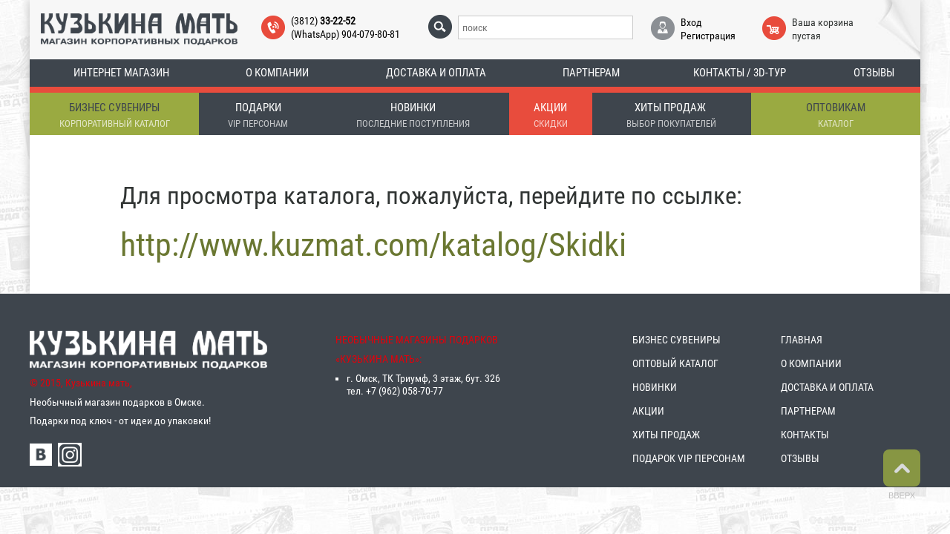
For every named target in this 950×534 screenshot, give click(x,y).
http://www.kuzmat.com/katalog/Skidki (373, 245)
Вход (691, 22)
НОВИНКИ (654, 388)
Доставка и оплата (436, 72)
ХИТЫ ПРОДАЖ (666, 435)
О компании (277, 72)
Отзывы (874, 72)
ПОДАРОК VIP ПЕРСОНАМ (688, 459)
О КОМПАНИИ (811, 364)
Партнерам (591, 72)
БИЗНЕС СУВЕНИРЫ (676, 340)
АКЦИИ (648, 412)
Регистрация (708, 36)
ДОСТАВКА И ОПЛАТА (827, 388)
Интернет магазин (121, 72)
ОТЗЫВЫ (800, 459)
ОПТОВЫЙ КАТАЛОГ (675, 364)
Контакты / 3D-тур (739, 72)
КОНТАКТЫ (805, 435)
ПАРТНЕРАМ (808, 412)
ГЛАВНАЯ (801, 340)
